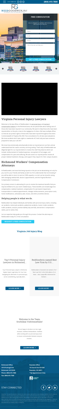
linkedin (23, 2)
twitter (21, 2)
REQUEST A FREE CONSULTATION (18, 221)
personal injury (36, 124)
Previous (3, 69)
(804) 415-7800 (51, 2)
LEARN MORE (14, 288)
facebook (18, 2)
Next (56, 69)
